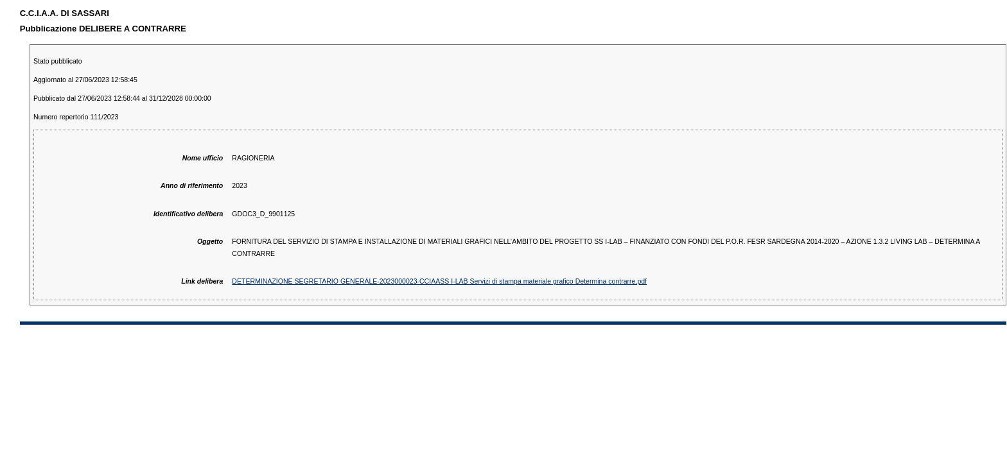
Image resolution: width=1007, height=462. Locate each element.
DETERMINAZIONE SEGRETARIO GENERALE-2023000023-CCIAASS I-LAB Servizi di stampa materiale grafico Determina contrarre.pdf (439, 281)
